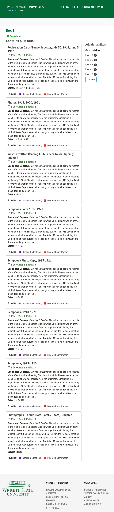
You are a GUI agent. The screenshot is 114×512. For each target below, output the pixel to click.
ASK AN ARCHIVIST (93, 504)
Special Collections (32, 94)
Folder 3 (89, 64)
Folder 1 (89, 55)
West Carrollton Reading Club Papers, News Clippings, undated (41, 155)
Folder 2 (89, 59)
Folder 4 (89, 69)
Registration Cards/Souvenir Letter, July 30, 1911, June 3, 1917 (43, 49)
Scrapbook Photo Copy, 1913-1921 (30, 260)
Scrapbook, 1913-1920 (22, 363)
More (91, 79)
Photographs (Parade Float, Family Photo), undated (40, 415)
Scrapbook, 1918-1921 (22, 312)
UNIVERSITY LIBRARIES (95, 489)
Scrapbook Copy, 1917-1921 (25, 209)
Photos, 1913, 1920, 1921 (24, 102)
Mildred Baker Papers (57, 94)
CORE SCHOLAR (91, 500)
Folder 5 (89, 74)
